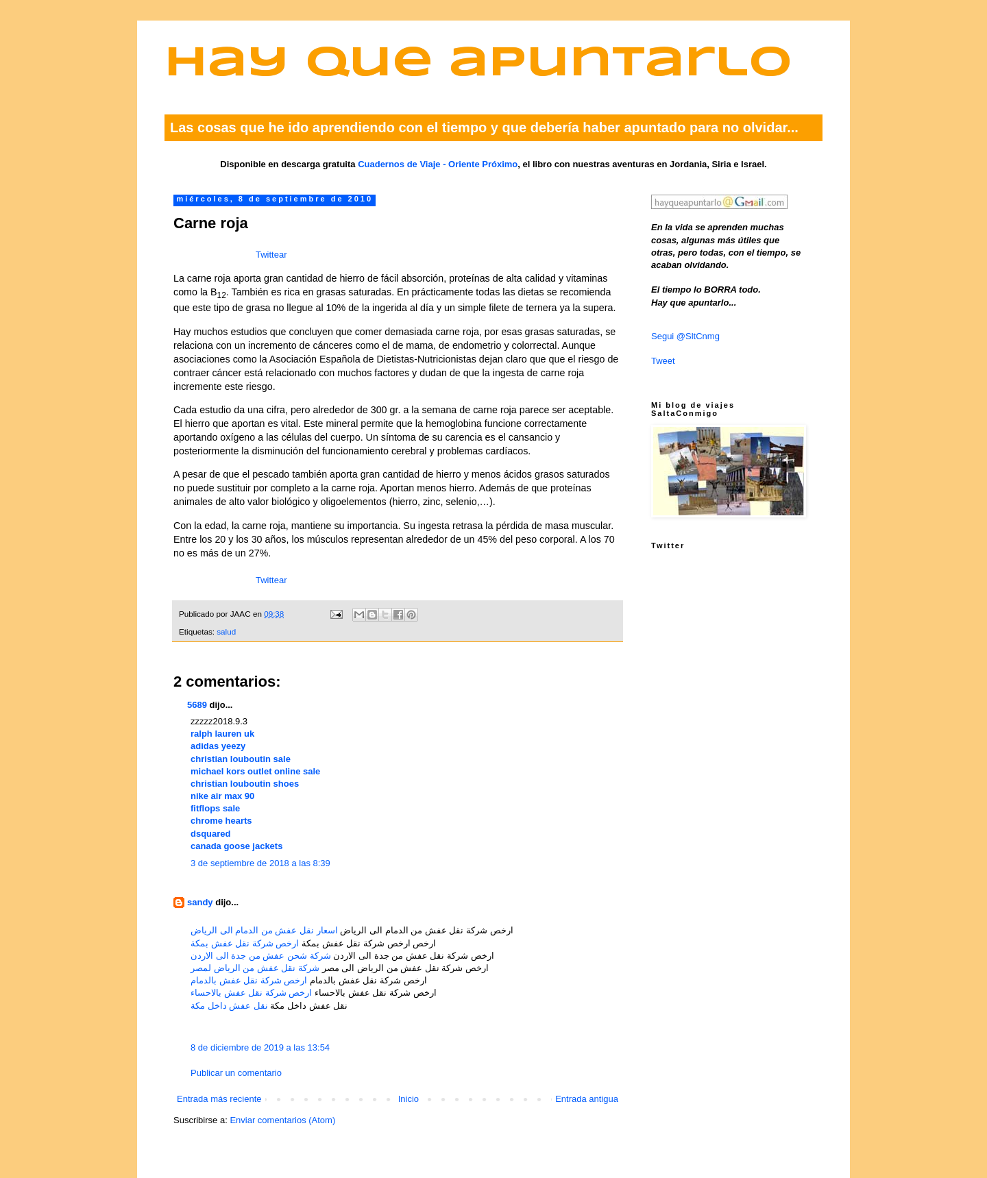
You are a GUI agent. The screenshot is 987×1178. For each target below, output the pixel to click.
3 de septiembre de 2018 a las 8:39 (260, 863)
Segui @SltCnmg (685, 336)
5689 (197, 705)
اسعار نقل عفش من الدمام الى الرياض (264, 930)
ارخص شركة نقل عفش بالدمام (249, 980)
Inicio (408, 1099)
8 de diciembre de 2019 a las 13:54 (260, 1047)
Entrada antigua (586, 1099)
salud (226, 631)
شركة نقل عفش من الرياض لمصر (255, 968)
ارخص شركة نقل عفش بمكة (245, 943)
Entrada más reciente (219, 1099)
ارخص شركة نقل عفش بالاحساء (251, 992)
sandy (200, 902)
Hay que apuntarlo (478, 64)
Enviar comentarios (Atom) (282, 1120)
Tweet (663, 361)
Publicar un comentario (236, 1073)
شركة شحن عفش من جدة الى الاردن (261, 955)
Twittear (271, 254)
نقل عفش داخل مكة (229, 1006)
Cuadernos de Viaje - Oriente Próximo (437, 164)
